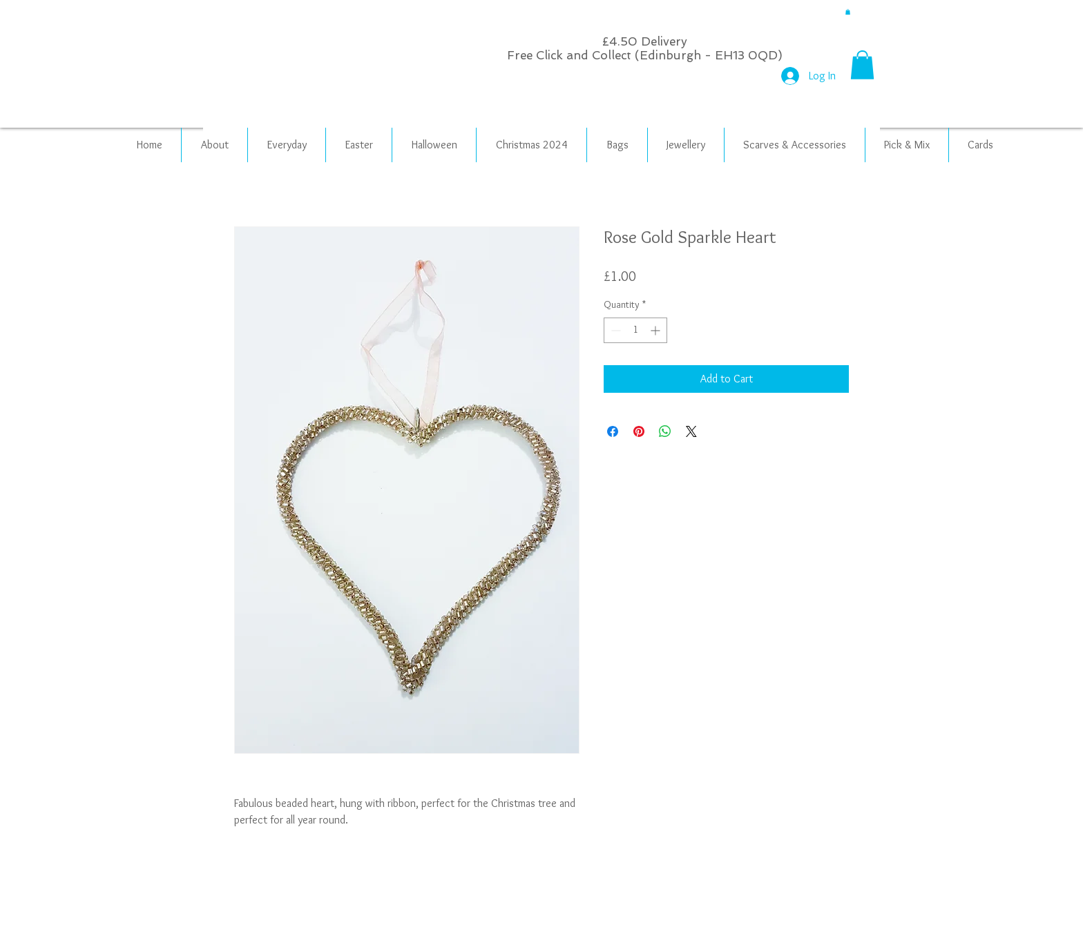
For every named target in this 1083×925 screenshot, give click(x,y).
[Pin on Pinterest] (639, 431)
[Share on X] (691, 431)
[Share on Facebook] (612, 431)
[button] (847, 11)
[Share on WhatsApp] (665, 431)
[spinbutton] (635, 330)
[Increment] (656, 330)
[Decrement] (614, 330)
